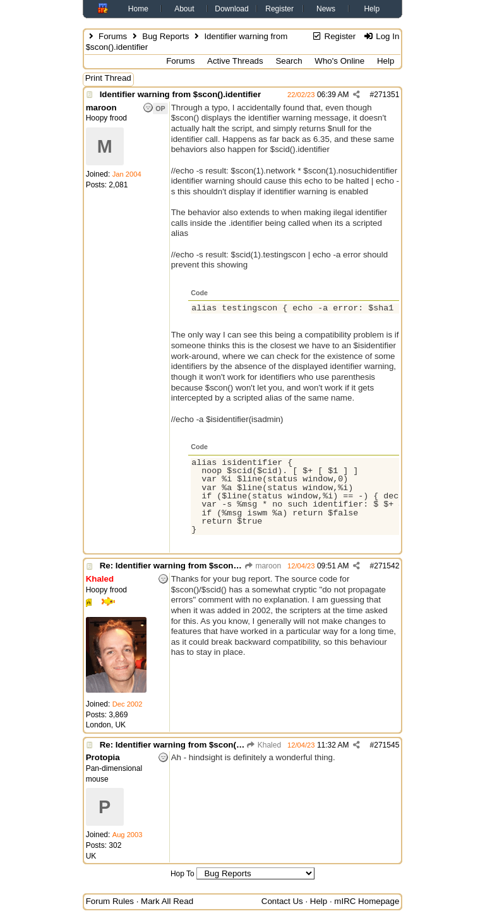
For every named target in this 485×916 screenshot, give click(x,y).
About (184, 8)
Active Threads (235, 61)
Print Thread (108, 78)
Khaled (263, 745)
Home (138, 8)
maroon (262, 565)
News (325, 8)
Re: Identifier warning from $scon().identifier (188, 565)
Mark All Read (167, 901)
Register (279, 8)
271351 (386, 94)
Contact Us (282, 901)
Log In (381, 36)
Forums (113, 36)
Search (288, 61)
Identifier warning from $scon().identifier (180, 94)
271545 (386, 745)
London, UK (106, 724)
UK (91, 856)
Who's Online (339, 61)
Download (231, 8)
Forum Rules (110, 901)
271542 (386, 565)
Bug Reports (165, 36)
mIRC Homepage (366, 901)
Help (372, 8)
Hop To (183, 873)
